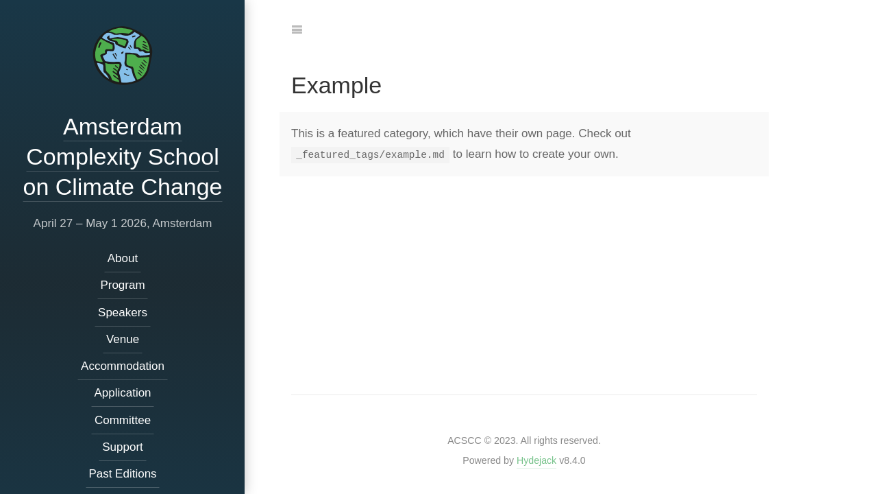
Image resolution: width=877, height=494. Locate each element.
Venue (122, 339)
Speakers (122, 312)
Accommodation (122, 366)
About (122, 258)
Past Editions (122, 473)
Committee (122, 420)
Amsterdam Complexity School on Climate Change (122, 156)
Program (122, 285)
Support (122, 447)
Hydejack (536, 460)
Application (122, 392)
